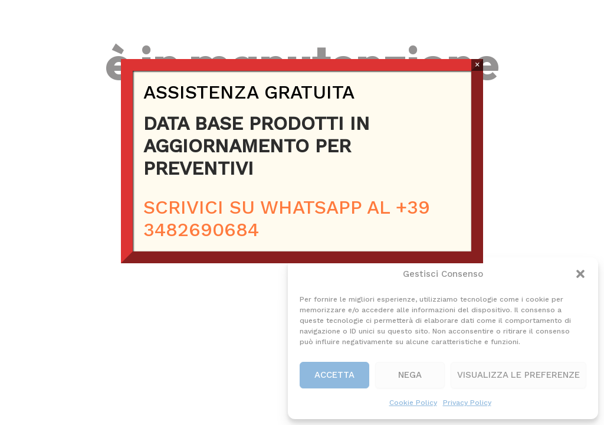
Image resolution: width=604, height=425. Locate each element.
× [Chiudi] (477, 65)
